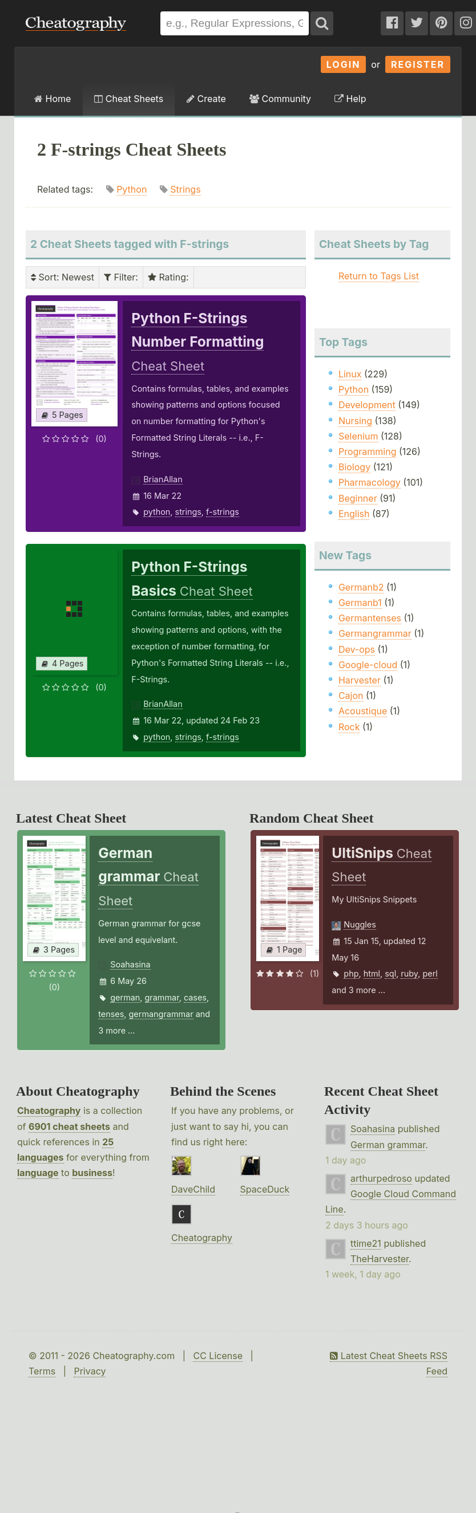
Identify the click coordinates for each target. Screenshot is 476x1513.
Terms (42, 1371)
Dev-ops (356, 649)
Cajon (351, 695)
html (372, 973)
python (156, 511)
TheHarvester (379, 1258)
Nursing (355, 420)
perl (429, 973)
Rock (349, 727)
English (354, 513)
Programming (367, 451)
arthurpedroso (381, 1178)
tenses (111, 1014)
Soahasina (130, 964)
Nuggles (360, 924)
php (351, 973)
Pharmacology (369, 482)
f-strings (222, 511)
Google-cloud (367, 664)
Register (418, 64)
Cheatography (48, 1110)
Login (343, 64)
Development (367, 404)
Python (131, 189)
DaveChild (193, 1189)
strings (188, 511)
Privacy (90, 1371)
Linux (350, 374)
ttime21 (365, 1243)
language (38, 1172)
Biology (354, 467)
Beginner (357, 498)
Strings (185, 189)
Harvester (359, 680)
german (125, 997)
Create (206, 98)
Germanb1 (360, 602)
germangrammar (161, 1014)
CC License (218, 1355)
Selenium (358, 436)
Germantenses (369, 618)
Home (52, 98)
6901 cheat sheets (69, 1126)
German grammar (387, 1144)
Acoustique (362, 711)
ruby (409, 973)
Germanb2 (361, 587)
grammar (162, 997)
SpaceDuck (265, 1189)
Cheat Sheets (128, 98)
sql (390, 973)
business (92, 1172)
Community (280, 98)
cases (195, 997)
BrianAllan (163, 479)
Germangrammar (375, 633)
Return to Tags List (378, 276)
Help (350, 98)
